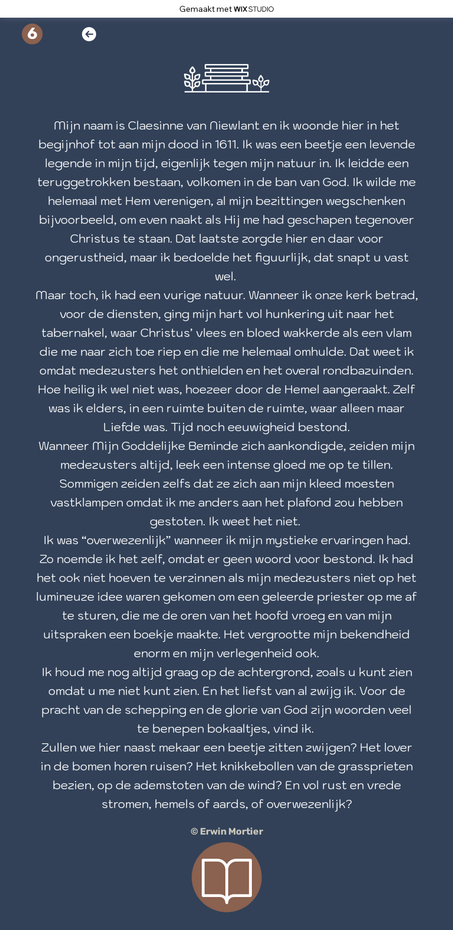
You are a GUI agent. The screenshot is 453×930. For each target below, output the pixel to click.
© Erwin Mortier (227, 831)
